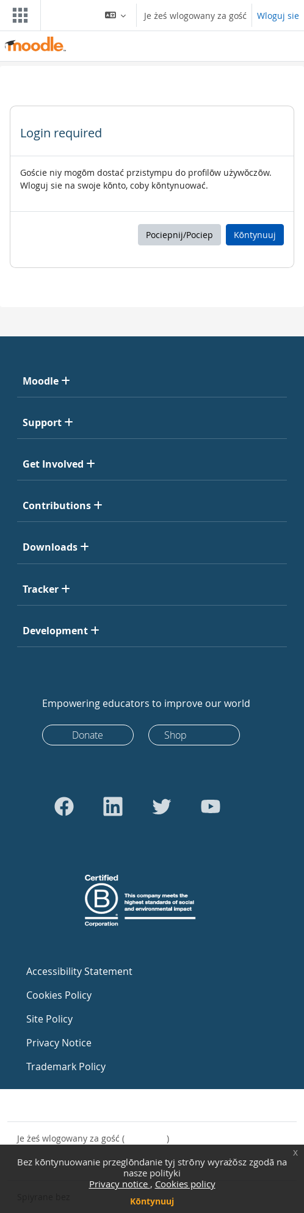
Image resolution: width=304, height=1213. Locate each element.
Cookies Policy (59, 995)
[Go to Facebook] (64, 806)
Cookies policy (185, 1184)
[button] (115, 15)
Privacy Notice (59, 1042)
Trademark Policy (66, 1066)
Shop (175, 735)
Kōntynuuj (152, 1201)
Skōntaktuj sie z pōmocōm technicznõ (102, 1105)
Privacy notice (119, 1184)
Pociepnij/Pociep (179, 235)
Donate (87, 735)
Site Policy (49, 1019)
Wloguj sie (278, 15)
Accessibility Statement (79, 971)
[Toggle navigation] (17, 15)
